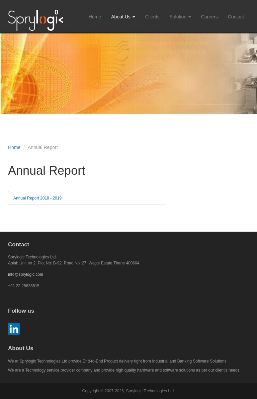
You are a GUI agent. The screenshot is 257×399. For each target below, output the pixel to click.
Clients (152, 16)
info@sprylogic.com (25, 274)
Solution (180, 16)
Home (95, 16)
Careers (209, 16)
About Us (123, 16)
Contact (236, 16)
